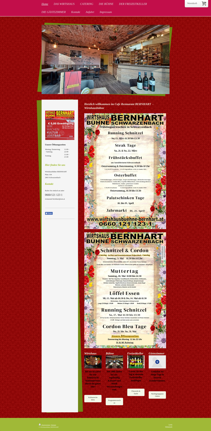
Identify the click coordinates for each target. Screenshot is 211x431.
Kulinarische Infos (93, 398)
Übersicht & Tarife (135, 392)
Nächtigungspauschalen (157, 395)
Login (170, 424)
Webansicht (168, 427)
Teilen (49, 213)
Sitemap (53, 425)
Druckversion (44, 425)
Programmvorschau (114, 401)
